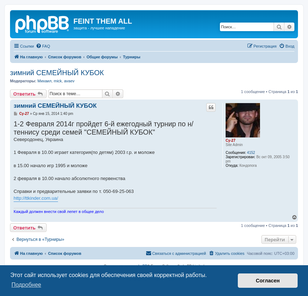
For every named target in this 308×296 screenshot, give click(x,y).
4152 (251, 153)
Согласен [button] (268, 280)
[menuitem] (43, 46)
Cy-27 (230, 140)
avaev (69, 81)
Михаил (44, 81)
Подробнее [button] (26, 285)
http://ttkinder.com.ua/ (36, 198)
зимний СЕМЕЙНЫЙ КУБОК (57, 73)
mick (58, 81)
